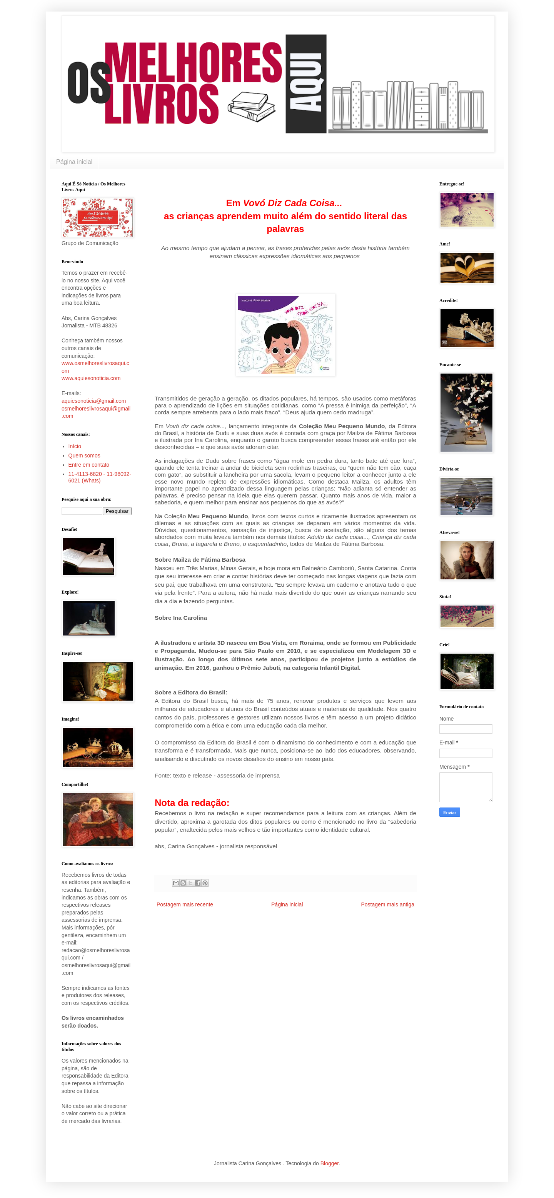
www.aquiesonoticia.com (91, 378)
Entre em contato (89, 465)
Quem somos (84, 455)
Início (74, 446)
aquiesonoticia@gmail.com (94, 401)
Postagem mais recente (185, 904)
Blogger (329, 1163)
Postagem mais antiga (387, 904)
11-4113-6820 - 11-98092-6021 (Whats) (99, 477)
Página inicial (74, 162)
